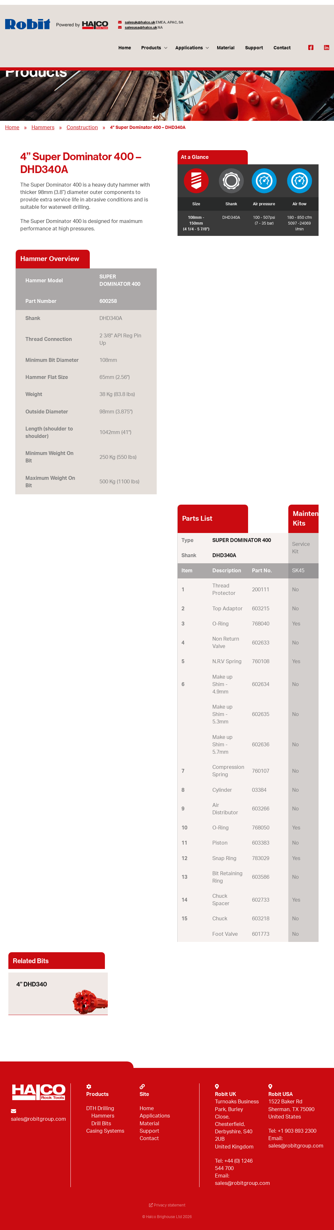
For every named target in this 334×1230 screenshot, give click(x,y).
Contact (282, 47)
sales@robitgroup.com (38, 1119)
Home (124, 47)
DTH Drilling (100, 1108)
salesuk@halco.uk (140, 22)
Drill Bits (101, 1123)
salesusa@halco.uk (141, 27)
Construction (82, 127)
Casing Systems (105, 1131)
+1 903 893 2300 (297, 1131)
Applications (189, 47)
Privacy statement (167, 1205)
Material (226, 47)
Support (254, 47)
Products (151, 47)
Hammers (43, 127)
